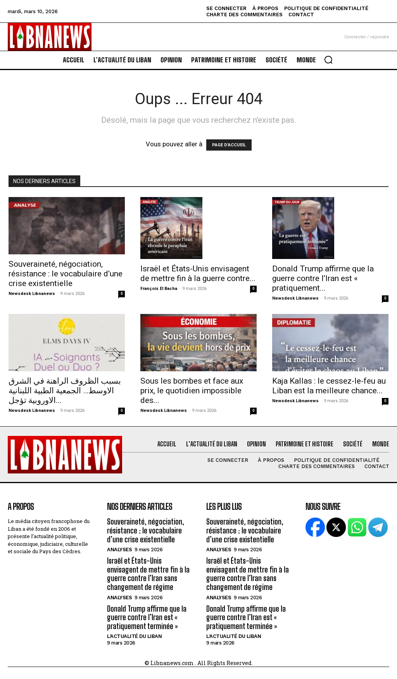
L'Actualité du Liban (134, 632)
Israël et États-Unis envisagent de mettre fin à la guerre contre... (197, 273)
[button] (328, 59)
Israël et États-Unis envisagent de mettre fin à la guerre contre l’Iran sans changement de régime (146, 572)
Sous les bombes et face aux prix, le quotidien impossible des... (191, 390)
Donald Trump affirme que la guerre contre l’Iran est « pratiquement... (323, 278)
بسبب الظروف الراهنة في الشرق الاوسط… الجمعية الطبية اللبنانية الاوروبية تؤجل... (65, 390)
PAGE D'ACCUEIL (229, 144)
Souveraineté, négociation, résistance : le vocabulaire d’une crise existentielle (66, 273)
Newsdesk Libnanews (32, 293)
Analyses (119, 548)
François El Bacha (158, 288)
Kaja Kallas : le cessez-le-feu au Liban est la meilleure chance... (329, 385)
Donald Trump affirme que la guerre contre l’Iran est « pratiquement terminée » (146, 614)
